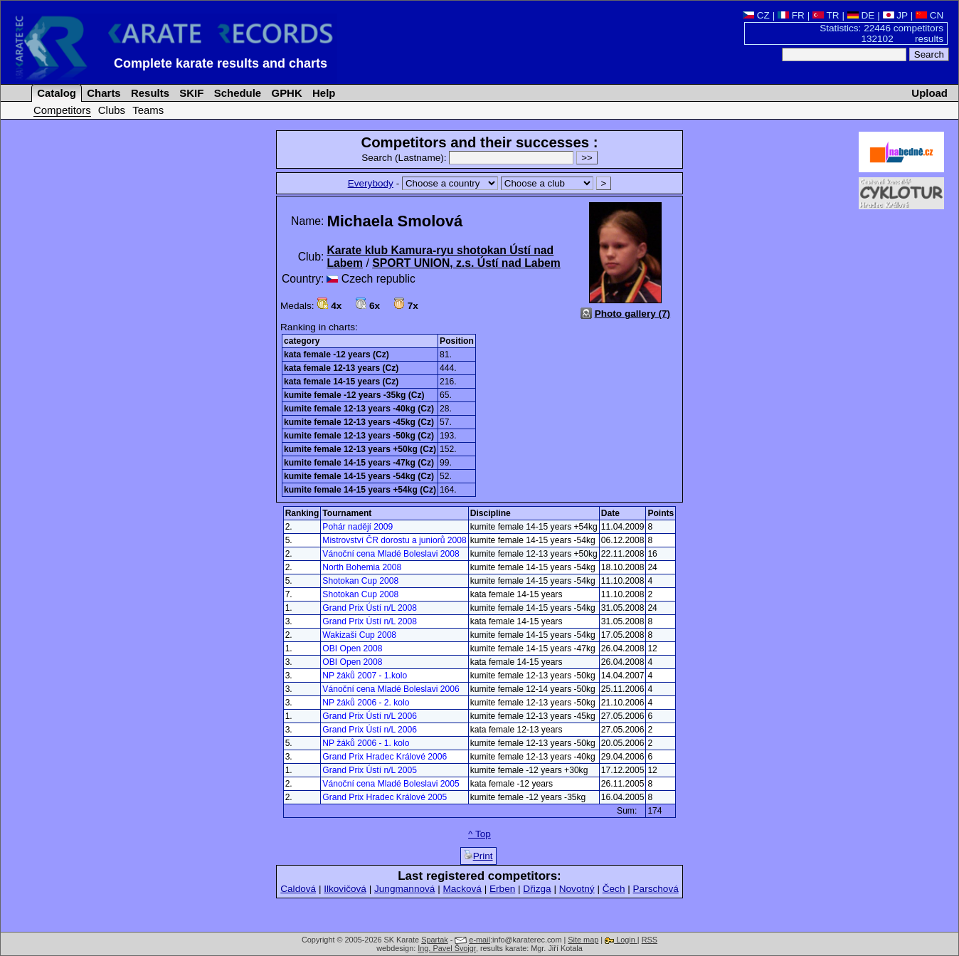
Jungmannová (404, 888)
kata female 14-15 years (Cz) (341, 382)
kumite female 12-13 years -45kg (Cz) (359, 422)
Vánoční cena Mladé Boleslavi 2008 (390, 554)
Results (148, 93)
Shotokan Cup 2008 (360, 581)
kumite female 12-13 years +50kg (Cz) (360, 449)
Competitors (62, 110)
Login (621, 939)
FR (791, 15)
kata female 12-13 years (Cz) (341, 368)
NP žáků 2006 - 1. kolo (365, 743)
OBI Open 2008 (352, 648)
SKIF (189, 93)
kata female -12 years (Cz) (336, 354)
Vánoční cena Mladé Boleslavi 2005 (390, 784)
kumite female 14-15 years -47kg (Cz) (359, 463)
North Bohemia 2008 (361, 567)
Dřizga (537, 888)
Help (322, 93)
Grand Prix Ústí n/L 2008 (369, 608)
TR (825, 15)
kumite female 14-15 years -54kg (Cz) (359, 476)
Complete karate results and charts (220, 63)
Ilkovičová (345, 888)
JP (895, 15)
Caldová (298, 888)
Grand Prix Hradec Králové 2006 (384, 757)
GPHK (285, 93)
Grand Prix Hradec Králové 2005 (384, 797)
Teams (148, 110)
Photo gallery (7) (633, 313)
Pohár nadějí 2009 (357, 527)
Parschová (656, 888)
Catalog (55, 93)
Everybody (370, 183)
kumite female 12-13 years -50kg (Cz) (359, 436)
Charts (102, 93)
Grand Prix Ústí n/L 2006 (369, 716)
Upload (929, 93)
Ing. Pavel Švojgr (447, 948)
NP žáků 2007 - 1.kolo (364, 676)
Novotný (577, 888)
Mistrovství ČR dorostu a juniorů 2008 (394, 540)
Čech (614, 888)
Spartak (434, 939)
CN (929, 15)
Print (478, 855)
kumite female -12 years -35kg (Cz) (354, 395)
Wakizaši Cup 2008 (359, 635)
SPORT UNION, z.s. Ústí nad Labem (466, 263)
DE (861, 15)
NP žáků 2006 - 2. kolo (365, 703)
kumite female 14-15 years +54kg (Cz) (360, 490)
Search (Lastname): (468, 157)
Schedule (236, 93)
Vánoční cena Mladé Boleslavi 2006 (390, 689)
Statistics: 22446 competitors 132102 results (881, 33)
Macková (462, 888)
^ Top (479, 834)
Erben (502, 888)
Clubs (111, 110)
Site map (583, 939)
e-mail (479, 939)
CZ (756, 15)
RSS (649, 939)
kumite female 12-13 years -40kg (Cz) (359, 409)
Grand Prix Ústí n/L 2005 (369, 770)
